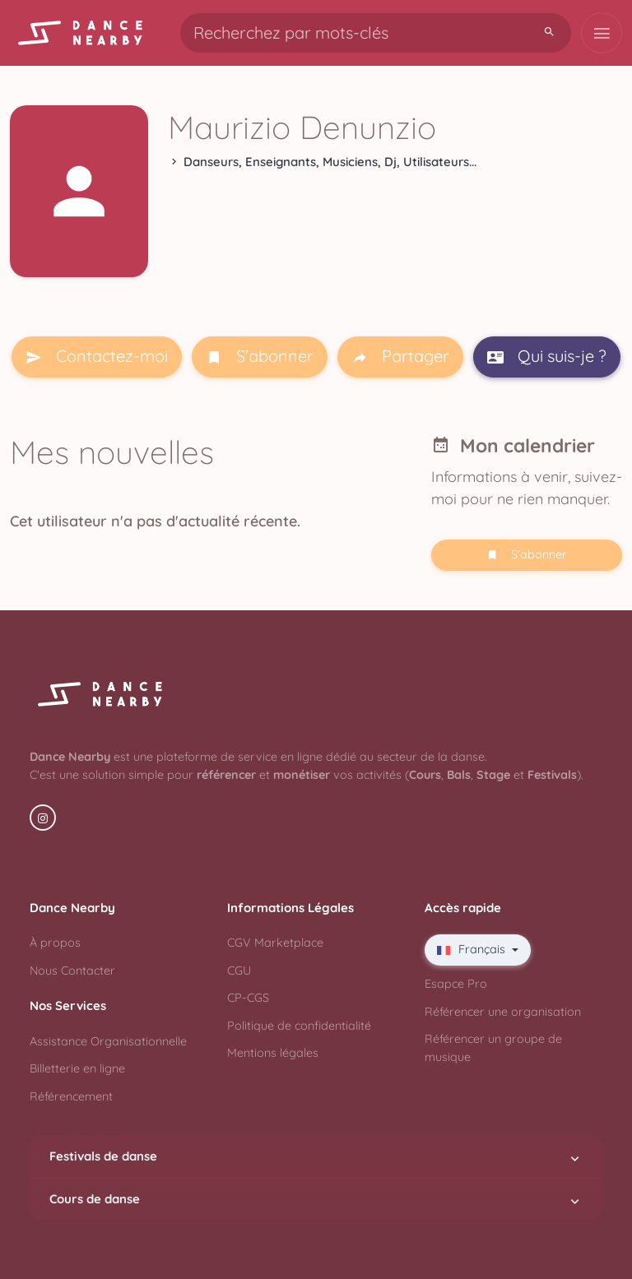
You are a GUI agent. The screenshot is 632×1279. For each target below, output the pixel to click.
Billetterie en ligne (77, 1068)
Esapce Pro (456, 983)
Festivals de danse (316, 1156)
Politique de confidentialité (299, 1025)
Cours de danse (316, 1199)
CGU (239, 970)
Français (473, 949)
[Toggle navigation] (601, 32)
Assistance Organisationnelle (108, 1041)
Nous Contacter (72, 970)
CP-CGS (248, 997)
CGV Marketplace (275, 942)
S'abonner (260, 356)
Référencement (71, 1096)
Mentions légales (272, 1052)
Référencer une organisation (503, 1011)
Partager (400, 356)
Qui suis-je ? (546, 356)
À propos (55, 942)
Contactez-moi (97, 356)
